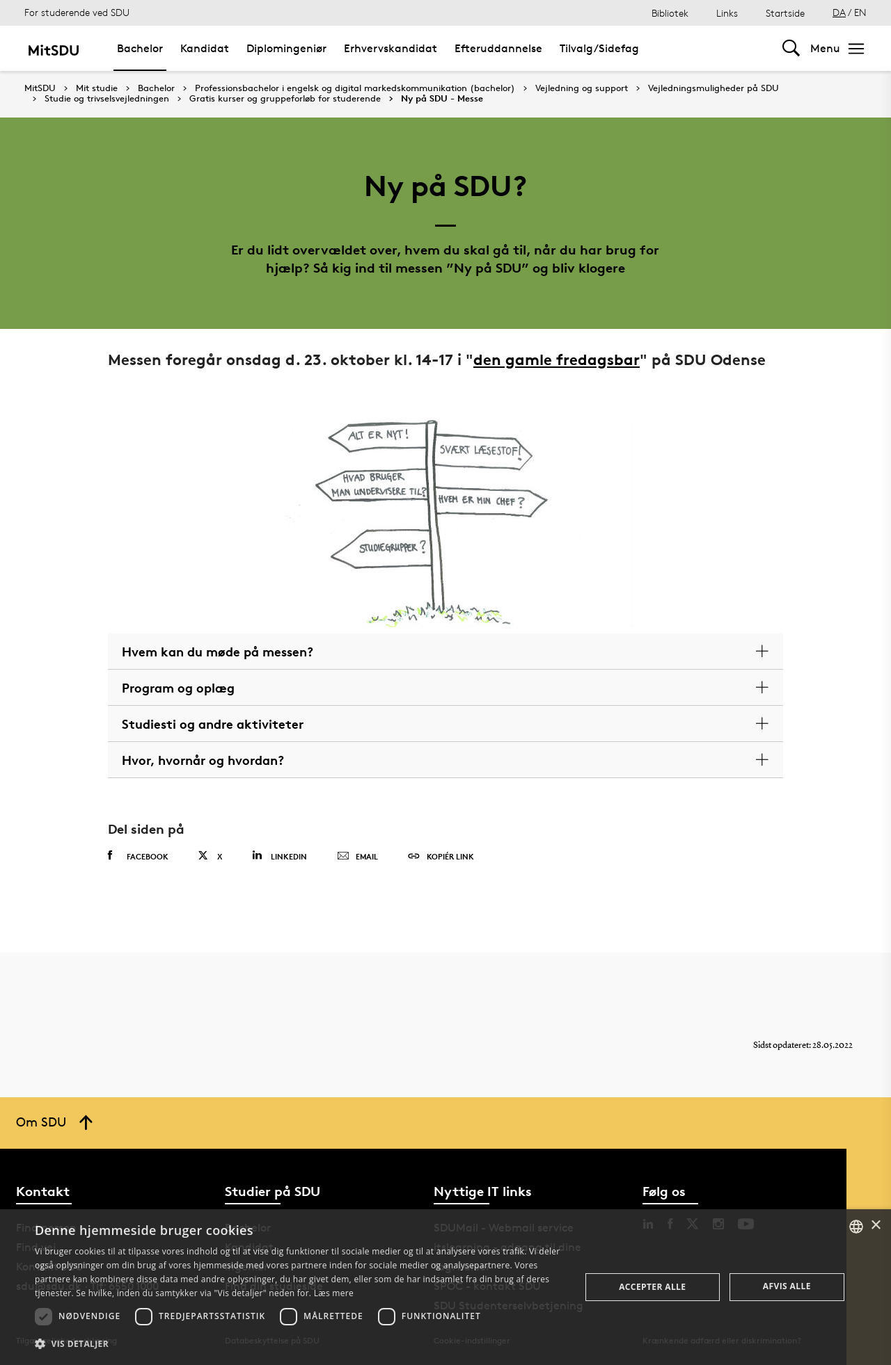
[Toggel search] (791, 48)
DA (839, 12)
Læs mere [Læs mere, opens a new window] (334, 1293)
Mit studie (97, 88)
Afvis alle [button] (787, 1286)
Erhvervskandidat (390, 48)
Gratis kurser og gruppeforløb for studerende (285, 99)
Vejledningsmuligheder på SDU (713, 88)
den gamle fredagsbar (556, 359)
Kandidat (204, 48)
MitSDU (40, 87)
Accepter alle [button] (652, 1287)
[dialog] (445, 1287)
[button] (300, 1344)
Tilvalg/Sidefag (599, 48)
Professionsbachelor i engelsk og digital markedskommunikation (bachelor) (355, 88)
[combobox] (856, 1227)
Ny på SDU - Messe (442, 99)
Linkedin (279, 856)
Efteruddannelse (498, 48)
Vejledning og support (581, 88)
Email (357, 856)
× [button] (875, 1225)
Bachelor (140, 48)
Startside (785, 13)
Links (727, 13)
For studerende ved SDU (76, 12)
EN (860, 12)
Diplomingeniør (286, 48)
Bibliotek (670, 13)
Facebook (138, 856)
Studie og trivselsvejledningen (107, 99)
